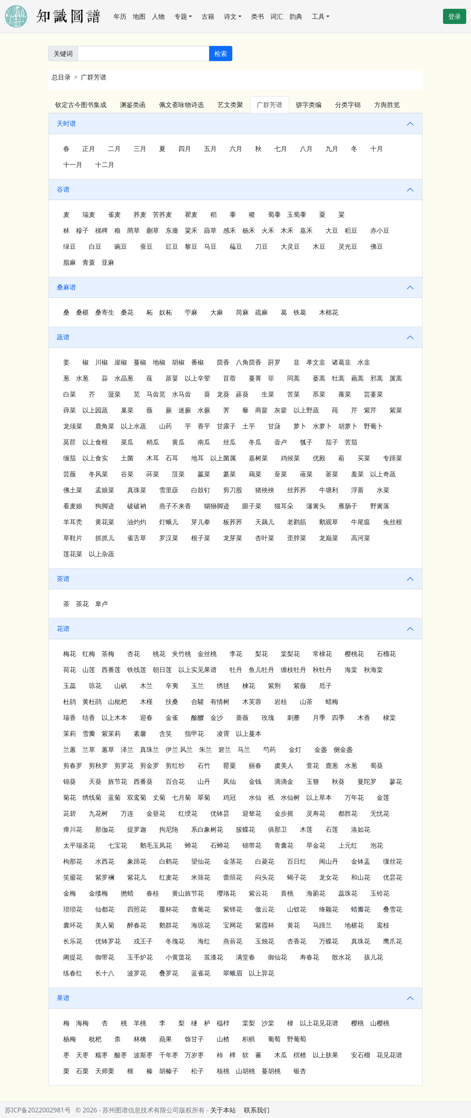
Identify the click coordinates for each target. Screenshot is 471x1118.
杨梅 (69, 1039)
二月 (114, 148)
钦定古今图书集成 (80, 104)
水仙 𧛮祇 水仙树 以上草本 (290, 797)
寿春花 (309, 957)
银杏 (299, 1070)
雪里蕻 (168, 490)
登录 (454, 16)
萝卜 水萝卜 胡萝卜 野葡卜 (338, 426)
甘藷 (274, 426)
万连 (127, 813)
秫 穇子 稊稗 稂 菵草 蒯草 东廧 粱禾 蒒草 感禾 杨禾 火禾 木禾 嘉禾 (188, 230)
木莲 (306, 829)
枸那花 (72, 861)
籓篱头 (315, 506)
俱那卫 (277, 829)
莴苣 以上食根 (85, 442)
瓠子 (306, 442)
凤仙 (229, 781)
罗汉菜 (168, 537)
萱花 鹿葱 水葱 (331, 765)
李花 (236, 653)
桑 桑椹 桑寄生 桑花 (98, 312)
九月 (331, 148)
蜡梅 (331, 701)
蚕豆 (146, 246)
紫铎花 (232, 909)
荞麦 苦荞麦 (153, 214)
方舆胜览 (387, 104)
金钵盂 (360, 861)
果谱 (63, 997)
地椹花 (354, 925)
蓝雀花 (200, 973)
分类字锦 (348, 104)
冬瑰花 (175, 941)
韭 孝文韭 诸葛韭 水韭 (331, 362)
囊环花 (72, 925)
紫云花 (258, 893)
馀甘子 (194, 1039)
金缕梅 (98, 893)
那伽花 (104, 829)
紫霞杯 (264, 925)
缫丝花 (392, 861)
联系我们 (256, 1110)
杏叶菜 (264, 537)
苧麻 (191, 312)
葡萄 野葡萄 (287, 1039)
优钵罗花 (108, 941)
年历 (120, 16)
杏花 (133, 653)
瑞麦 (88, 214)
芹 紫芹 (364, 410)
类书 (257, 16)
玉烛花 (264, 941)
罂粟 (229, 765)
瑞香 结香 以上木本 (95, 717)
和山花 (360, 877)
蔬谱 (63, 337)
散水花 (341, 957)
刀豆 (261, 246)
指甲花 (194, 733)
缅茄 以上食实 (85, 458)
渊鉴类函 (133, 104)
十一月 (72, 164)
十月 (376, 148)
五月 (210, 148)
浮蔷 (357, 490)
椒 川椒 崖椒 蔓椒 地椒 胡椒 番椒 (143, 362)
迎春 (146, 717)
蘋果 (165, 1039)
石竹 (204, 765)
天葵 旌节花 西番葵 (121, 781)
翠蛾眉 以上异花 (248, 973)
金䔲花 (156, 813)
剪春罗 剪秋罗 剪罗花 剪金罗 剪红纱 (124, 765)
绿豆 (69, 246)
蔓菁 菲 (261, 378)
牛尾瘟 (360, 521)
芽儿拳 (200, 521)
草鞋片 (72, 537)
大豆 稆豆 (341, 230)
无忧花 (379, 813)
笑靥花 (72, 877)
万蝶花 (328, 941)
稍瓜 (152, 442)
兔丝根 (392, 521)
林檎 (140, 1039)
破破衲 (136, 506)
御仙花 (277, 957)
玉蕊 (69, 685)
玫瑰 (267, 717)
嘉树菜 (258, 458)
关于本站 (223, 1110)
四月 (184, 148)
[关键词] (144, 53)
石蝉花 (220, 845)
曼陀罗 (367, 781)
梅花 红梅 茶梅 (88, 653)
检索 (220, 53)
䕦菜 (204, 474)
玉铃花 (379, 893)
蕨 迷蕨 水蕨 (188, 410)
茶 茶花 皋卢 (85, 603)
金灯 (295, 749)
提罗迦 (136, 829)
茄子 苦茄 (341, 442)
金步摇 (283, 813)
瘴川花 (72, 829)
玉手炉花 (140, 957)
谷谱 (63, 189)
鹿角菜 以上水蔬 (120, 426)
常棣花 (322, 653)
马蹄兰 (322, 925)
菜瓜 (127, 442)
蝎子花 (296, 877)
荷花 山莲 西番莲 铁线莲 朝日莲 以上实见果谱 (140, 669)
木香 (363, 717)
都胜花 (347, 813)
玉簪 (312, 781)
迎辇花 (251, 813)
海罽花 (315, 893)
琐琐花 (72, 909)
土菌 (127, 458)
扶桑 (172, 701)
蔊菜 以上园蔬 (85, 410)
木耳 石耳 (162, 458)
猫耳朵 (283, 506)
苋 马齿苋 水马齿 (162, 394)
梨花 (261, 653)
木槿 (146, 701)
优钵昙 (220, 813)
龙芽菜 (232, 537)
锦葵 (69, 781)
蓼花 (395, 781)
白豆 (95, 246)
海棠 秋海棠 (364, 669)
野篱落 (379, 506)
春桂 (152, 893)
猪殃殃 (264, 490)
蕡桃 (287, 893)
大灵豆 (290, 246)
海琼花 (200, 925)
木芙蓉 (251, 701)
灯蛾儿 (168, 521)
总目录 (61, 77)
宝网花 (232, 925)
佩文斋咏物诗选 (181, 104)
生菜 (267, 394)
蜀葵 (376, 765)
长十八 (104, 973)
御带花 (104, 957)
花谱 (63, 628)
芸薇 (69, 474)
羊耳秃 (72, 521)
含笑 (165, 733)
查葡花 (200, 909)
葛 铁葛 (293, 312)
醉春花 (136, 925)
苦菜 (293, 394)
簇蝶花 (245, 829)
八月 (306, 148)
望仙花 (200, 861)
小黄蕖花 (178, 957)
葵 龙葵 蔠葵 (226, 394)
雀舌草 (136, 537)
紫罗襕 (104, 877)
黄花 (293, 925)
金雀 (172, 717)
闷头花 (264, 877)
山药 (165, 426)
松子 (197, 1070)
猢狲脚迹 (217, 506)
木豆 (319, 246)
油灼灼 (136, 521)
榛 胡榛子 (162, 1070)
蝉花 (191, 845)
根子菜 (200, 537)
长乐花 (72, 941)
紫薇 (299, 685)
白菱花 (264, 861)
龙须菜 (72, 426)
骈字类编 (308, 104)
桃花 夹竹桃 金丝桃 (185, 653)
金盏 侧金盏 (333, 749)
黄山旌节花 (188, 893)
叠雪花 (392, 909)
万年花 (354, 797)
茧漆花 (213, 957)
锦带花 (251, 845)
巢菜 (127, 410)
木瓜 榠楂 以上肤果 (306, 1055)
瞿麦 (191, 214)
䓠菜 (331, 474)
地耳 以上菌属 (213, 458)
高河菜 (360, 537)
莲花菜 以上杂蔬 (88, 553)
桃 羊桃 (133, 1023)
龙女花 (328, 877)
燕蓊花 (232, 941)
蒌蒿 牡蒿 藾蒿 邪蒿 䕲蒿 (357, 378)
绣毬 (223, 685)
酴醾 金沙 (207, 717)
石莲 (331, 829)
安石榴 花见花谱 (376, 1055)
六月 (236, 148)
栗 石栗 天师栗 (88, 1070)
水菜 (383, 490)
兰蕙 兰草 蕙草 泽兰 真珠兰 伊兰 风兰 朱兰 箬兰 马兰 (156, 749)
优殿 (319, 458)
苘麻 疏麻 (252, 312)
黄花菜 (104, 521)
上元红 (347, 845)
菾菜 (319, 394)
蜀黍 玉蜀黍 (287, 214)
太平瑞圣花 (79, 845)
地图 (139, 16)
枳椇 (248, 1039)
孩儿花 (373, 957)
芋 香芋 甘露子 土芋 (220, 426)
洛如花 (360, 829)
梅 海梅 (76, 1023)
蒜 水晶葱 (118, 378)
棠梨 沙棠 (258, 1023)
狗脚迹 (104, 506)
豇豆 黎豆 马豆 (191, 246)
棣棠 (389, 717)
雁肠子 (347, 506)
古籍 (208, 16)
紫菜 (395, 410)
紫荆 (274, 685)
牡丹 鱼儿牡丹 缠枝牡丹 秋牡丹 (281, 669)
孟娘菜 (104, 490)
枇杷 (95, 1039)
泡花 (376, 845)
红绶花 (188, 813)
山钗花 (296, 909)
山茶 (306, 701)
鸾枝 (383, 925)
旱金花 (315, 845)
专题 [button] (180, 16)
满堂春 (245, 957)
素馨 (140, 733)
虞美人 (283, 765)
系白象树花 (207, 829)
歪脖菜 (296, 537)
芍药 (269, 749)
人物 (158, 16)
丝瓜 (229, 442)
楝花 (248, 685)
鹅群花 (168, 925)
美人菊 (104, 925)
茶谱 (63, 578)
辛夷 (172, 685)
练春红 (72, 973)
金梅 (69, 893)
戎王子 (143, 941)
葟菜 (280, 474)
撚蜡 (127, 893)
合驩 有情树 (210, 701)
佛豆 (376, 246)
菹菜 (178, 474)
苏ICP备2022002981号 (38, 1110)
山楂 (223, 1039)
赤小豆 (379, 230)
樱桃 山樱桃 (370, 1023)
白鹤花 (168, 861)
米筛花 (200, 877)
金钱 (255, 781)
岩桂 (280, 701)
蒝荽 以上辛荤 (188, 378)
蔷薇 (242, 717)
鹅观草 (328, 521)
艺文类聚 (230, 104)
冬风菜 (98, 474)
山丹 (204, 781)
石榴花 (386, 653)
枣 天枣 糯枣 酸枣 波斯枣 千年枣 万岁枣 (133, 1055)
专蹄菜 (392, 458)
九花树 (98, 813)
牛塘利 (328, 490)
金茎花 (232, 861)
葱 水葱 (76, 378)
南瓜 (204, 442)
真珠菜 (136, 490)
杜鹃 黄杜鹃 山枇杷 (95, 701)
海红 (204, 941)
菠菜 (114, 394)
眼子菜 (251, 506)
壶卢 (280, 442)
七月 (280, 148)
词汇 (276, 16)
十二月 (104, 164)
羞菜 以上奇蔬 (373, 474)
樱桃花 (354, 653)
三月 (140, 148)
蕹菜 (344, 394)
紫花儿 (136, 877)
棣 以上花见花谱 (312, 1023)
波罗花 (136, 973)
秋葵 (338, 781)
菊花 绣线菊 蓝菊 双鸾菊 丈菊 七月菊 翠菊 (136, 797)
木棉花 (328, 312)
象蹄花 (136, 861)
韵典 (295, 16)
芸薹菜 (373, 394)
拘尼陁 (168, 829)
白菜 (69, 394)
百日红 (296, 861)
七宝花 (117, 845)
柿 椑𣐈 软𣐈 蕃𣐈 (239, 1055)
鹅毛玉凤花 (156, 845)
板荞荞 (232, 521)
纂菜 (229, 474)
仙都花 (104, 909)
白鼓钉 (200, 490)
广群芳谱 (93, 77)
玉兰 (197, 685)
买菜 (363, 458)
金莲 (383, 797)
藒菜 (255, 474)
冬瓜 (255, 442)
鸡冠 (229, 797)
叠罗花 (168, 973)
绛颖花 (328, 909)
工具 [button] (318, 16)
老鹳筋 (296, 521)
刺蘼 (293, 717)
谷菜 (127, 474)
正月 (88, 148)
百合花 (175, 781)
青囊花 (283, 845)
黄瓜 (178, 442)
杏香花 (296, 941)
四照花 (136, 909)
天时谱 (66, 123)
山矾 (120, 685)
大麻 (216, 312)
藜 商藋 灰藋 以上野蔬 (280, 410)
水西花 (104, 861)
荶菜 (152, 474)
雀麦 (114, 214)
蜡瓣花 (360, 909)
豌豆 (120, 246)
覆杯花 (168, 909)
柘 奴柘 (159, 312)
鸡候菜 (290, 458)
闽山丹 (328, 861)
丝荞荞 (296, 490)
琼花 (95, 685)
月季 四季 (329, 717)
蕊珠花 (347, 893)
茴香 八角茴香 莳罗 (249, 362)
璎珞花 (226, 893)
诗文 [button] (230, 16)
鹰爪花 (392, 941)
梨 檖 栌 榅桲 (204, 1023)
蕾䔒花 (232, 877)
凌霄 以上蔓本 (239, 733)
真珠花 (360, 941)
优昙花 (392, 877)
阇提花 (72, 957)
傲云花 (264, 909)
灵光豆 (347, 246)
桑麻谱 (66, 287)
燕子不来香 (175, 506)
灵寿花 (315, 813)
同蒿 (293, 378)
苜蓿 (229, 378)
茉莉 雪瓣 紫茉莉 (92, 733)
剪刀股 (232, 490)
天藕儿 (264, 521)
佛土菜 (72, 490)
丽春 (255, 765)
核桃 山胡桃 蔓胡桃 (249, 1070)
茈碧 (69, 813)
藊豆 (236, 246)
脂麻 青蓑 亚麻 (88, 262)
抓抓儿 (104, 537)
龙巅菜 (328, 537)
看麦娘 (72, 506)
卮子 (325, 685)
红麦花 (168, 877)
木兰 (146, 685)
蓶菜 (306, 474)
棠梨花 (290, 653)
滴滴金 (283, 781)
